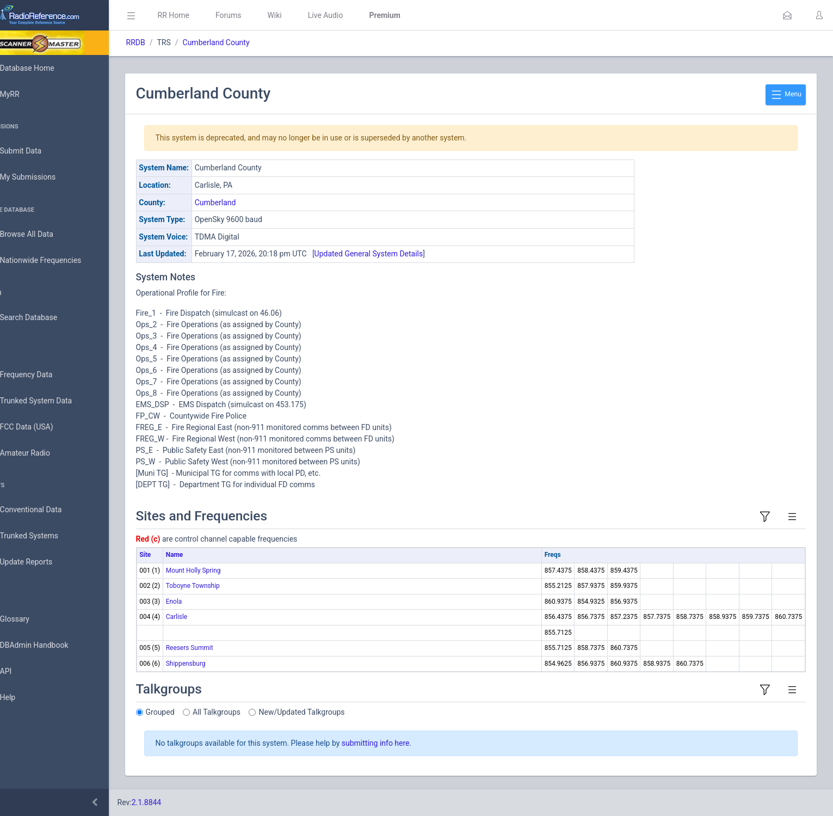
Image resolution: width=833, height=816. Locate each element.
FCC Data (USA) (42, 427)
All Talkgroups (248, 712)
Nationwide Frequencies (56, 261)
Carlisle (207, 617)
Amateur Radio (40, 453)
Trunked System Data (51, 401)
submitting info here (406, 743)
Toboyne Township (223, 586)
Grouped (190, 712)
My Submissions (43, 177)
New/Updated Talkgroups (332, 712)
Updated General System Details (399, 253)
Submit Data (36, 151)
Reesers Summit (220, 648)
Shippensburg (216, 663)
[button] (787, 15)
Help (23, 698)
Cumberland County (246, 42)
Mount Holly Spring (223, 570)
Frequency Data (41, 374)
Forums (259, 15)
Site (176, 555)
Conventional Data (46, 510)
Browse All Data (42, 235)
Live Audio (356, 15)
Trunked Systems (44, 536)
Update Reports (41, 562)
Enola (204, 601)
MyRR (25, 94)
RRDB (166, 42)
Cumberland (246, 202)
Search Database (44, 317)
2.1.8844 (177, 802)
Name (204, 555)
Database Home (42, 68)
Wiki (305, 15)
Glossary (30, 619)
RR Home (204, 15)
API (21, 672)
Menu (785, 94)
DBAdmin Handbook (49, 646)
